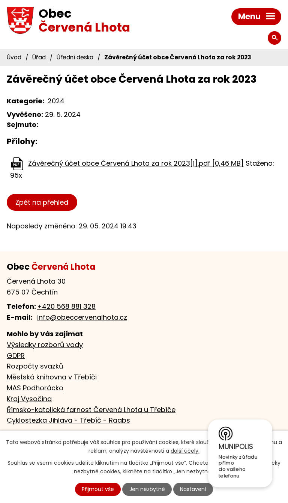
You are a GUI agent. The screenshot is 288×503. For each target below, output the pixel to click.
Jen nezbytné (147, 489)
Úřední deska (75, 57)
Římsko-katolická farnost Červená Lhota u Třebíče (91, 409)
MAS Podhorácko (35, 388)
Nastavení (193, 489)
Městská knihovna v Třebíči (52, 377)
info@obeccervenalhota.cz (82, 317)
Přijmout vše (98, 489)
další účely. (185, 451)
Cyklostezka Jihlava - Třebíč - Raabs (68, 420)
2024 (56, 101)
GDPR (16, 355)
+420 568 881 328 (66, 306)
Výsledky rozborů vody (45, 344)
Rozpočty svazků (35, 366)
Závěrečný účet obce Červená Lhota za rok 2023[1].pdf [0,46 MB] (136, 163)
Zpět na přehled (41, 202)
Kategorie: (25, 101)
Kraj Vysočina (29, 398)
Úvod (14, 57)
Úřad (39, 57)
